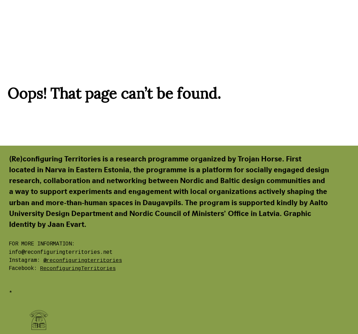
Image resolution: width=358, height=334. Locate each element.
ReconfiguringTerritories (78, 268)
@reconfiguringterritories (82, 260)
